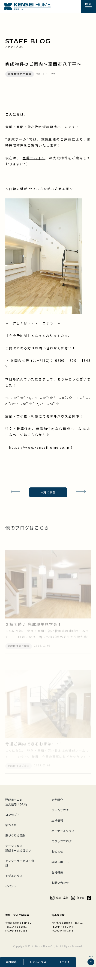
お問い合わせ (60, 882)
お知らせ (57, 851)
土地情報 (57, 820)
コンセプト (12, 815)
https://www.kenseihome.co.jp (40, 447)
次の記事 (82, 492)
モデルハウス (38, 962)
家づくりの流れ (15, 835)
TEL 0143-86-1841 (16, 926)
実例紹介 (57, 800)
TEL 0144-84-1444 (62, 926)
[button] (88, 6)
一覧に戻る (48, 492)
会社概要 (57, 872)
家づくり (11, 825)
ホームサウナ (60, 810)
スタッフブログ (61, 841)
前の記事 (13, 492)
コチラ (48, 323)
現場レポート (60, 862)
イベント (64, 962)
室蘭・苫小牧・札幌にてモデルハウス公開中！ (44, 416)
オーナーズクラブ (63, 831)
